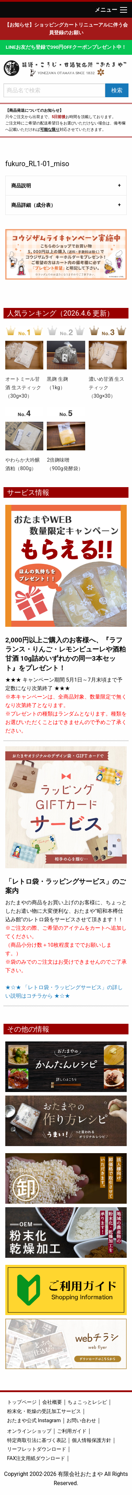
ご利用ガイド (72, 1431)
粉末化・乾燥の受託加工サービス (44, 1411)
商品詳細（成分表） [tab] (33, 205)
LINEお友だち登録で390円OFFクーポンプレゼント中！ (66, 47)
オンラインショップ (29, 1431)
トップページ (22, 1402)
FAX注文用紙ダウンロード (36, 1458)
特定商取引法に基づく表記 (36, 1440)
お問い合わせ (81, 1421)
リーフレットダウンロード (36, 1449)
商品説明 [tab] (21, 185)
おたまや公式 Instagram (34, 1421)
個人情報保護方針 (91, 1440)
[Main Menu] (123, 10)
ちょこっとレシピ (87, 1402)
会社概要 (52, 1402)
